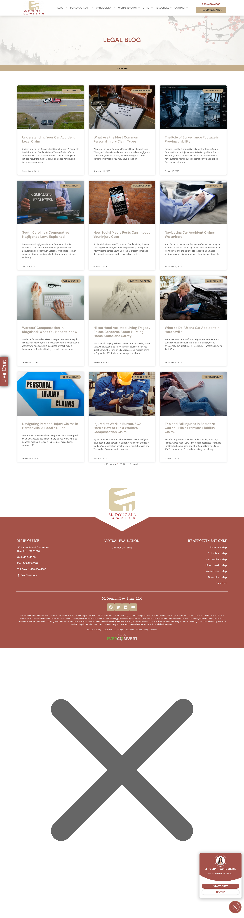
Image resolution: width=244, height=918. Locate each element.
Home (119, 68)
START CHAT (220, 886)
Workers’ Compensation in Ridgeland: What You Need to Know (49, 330)
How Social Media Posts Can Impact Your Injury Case (122, 234)
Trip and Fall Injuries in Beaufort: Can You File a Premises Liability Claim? (190, 428)
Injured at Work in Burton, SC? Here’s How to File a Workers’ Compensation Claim (117, 428)
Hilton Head (212, 565)
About (62, 7)
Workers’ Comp (129, 7)
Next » (136, 464)
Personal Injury (82, 7)
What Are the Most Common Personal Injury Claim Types (116, 139)
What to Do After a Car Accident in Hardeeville (192, 330)
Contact (181, 7)
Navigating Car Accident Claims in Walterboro (191, 234)
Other (148, 7)
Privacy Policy (142, 629)
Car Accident (106, 7)
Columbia (213, 553)
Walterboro (212, 571)
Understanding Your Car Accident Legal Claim (48, 139)
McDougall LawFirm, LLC (105, 629)
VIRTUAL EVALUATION (121, 540)
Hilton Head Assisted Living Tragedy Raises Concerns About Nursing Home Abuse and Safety (122, 332)
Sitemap (153, 629)
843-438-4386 (211, 4)
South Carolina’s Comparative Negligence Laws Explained (45, 234)
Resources (164, 7)
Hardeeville (212, 559)
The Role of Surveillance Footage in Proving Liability (192, 139)
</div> (23, 905)
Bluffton (214, 547)
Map (224, 547)
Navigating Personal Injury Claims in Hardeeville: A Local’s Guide (50, 426)
